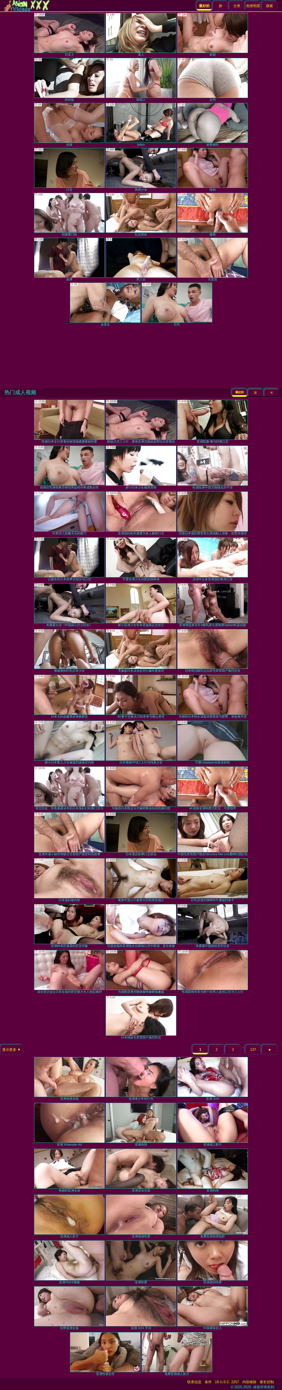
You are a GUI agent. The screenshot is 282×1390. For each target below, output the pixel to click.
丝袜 (69, 124)
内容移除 (249, 1382)
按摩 (69, 259)
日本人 (69, 34)
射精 (212, 34)
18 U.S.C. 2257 (227, 1382)
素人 (141, 34)
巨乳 (177, 304)
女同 (212, 79)
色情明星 (253, 6)
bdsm (141, 124)
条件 (208, 1382)
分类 (236, 6)
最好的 (239, 392)
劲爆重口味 (69, 214)
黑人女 (141, 259)
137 (253, 1049)
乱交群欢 (141, 214)
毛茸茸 (212, 259)
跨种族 (69, 79)
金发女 (105, 304)
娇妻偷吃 (212, 124)
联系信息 (194, 1382)
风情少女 (141, 169)
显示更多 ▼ (11, 1049)
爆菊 (212, 214)
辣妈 (212, 169)
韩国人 (141, 79)
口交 (69, 169)
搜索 (269, 6)
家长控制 (267, 1382)
